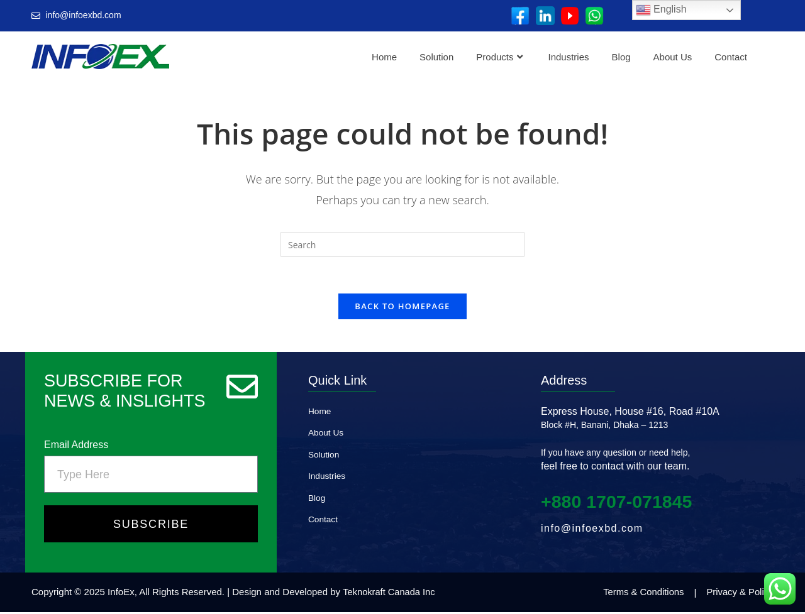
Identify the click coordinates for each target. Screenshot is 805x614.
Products (499, 57)
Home (384, 57)
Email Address (76, 446)
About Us (672, 57)
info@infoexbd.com (592, 530)
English (661, 10)
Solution (436, 57)
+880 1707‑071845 (620, 503)
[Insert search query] (402, 244)
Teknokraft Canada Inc (390, 594)
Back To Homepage (402, 308)
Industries (568, 57)
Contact (730, 57)
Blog (621, 57)
